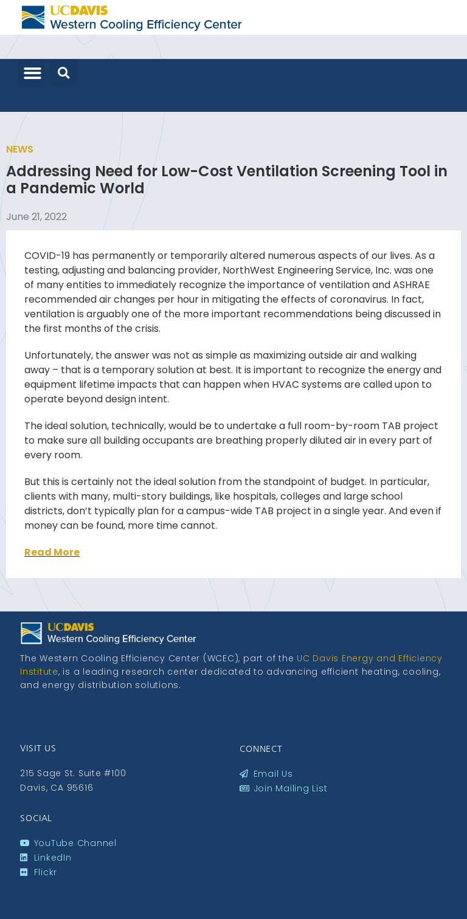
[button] (32, 73)
